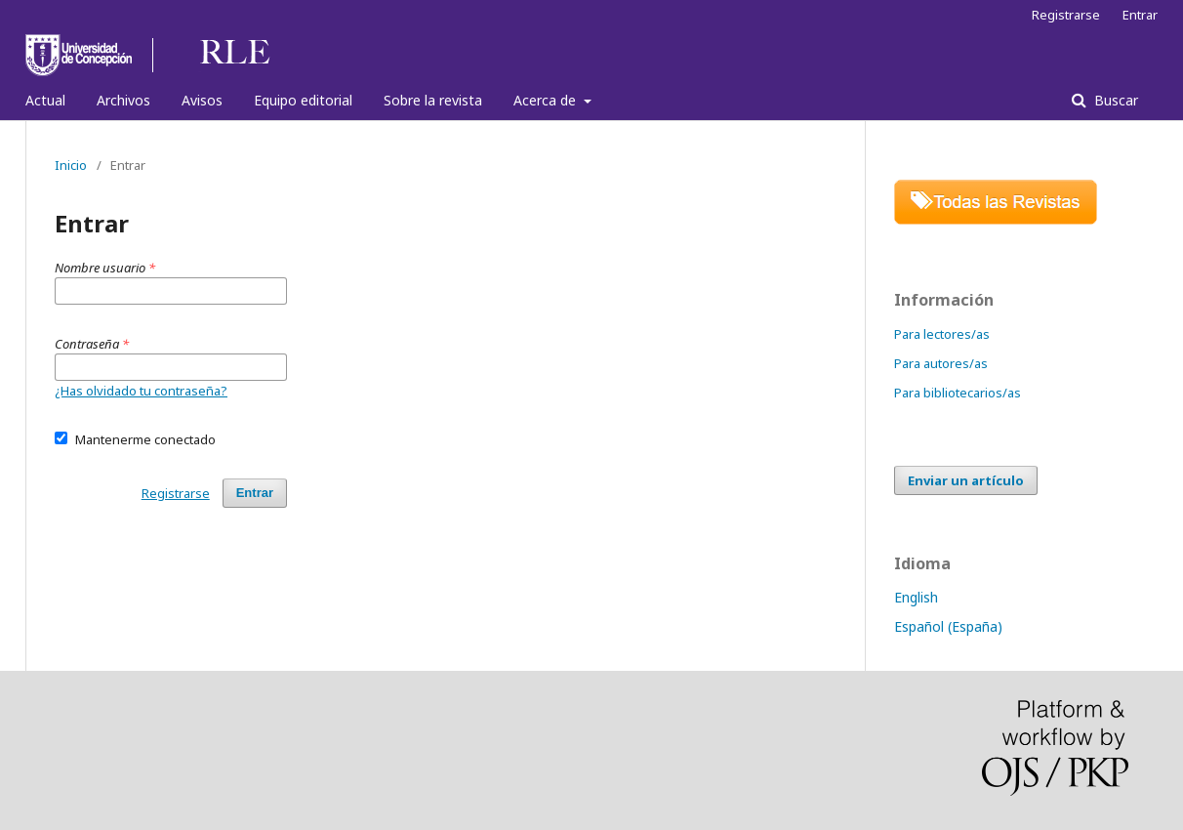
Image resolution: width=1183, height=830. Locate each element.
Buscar (1114, 100)
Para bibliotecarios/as (957, 392)
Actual (45, 100)
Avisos (202, 100)
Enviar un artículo (966, 480)
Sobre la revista (433, 100)
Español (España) (948, 626)
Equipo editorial (303, 100)
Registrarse (1066, 14)
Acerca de (546, 100)
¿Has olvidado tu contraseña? (141, 390)
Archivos (123, 100)
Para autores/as (941, 363)
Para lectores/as (942, 334)
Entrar (1140, 14)
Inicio (71, 165)
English (916, 597)
